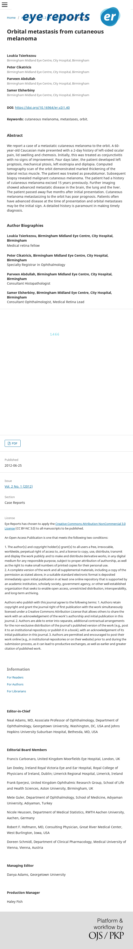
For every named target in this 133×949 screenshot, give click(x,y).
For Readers (15, 677)
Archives (27, 17)
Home (11, 17)
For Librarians (16, 691)
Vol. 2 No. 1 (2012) (51, 17)
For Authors (15, 684)
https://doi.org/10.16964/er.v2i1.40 (42, 107)
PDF (14, 443)
